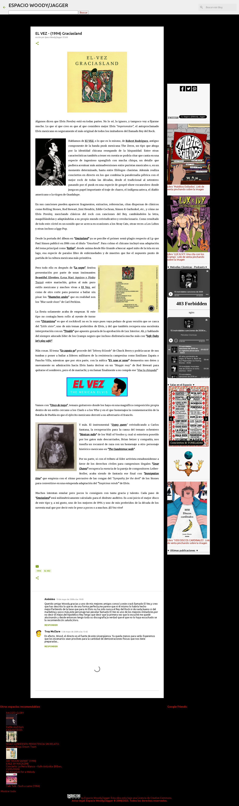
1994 (39, 571)
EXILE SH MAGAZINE (17, 763)
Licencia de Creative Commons (154, 798)
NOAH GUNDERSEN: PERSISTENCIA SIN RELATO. (32, 744)
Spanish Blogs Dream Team (21, 746)
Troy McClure (52, 631)
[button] (37, 43)
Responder (51, 625)
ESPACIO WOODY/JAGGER (38, 5)
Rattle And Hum (15, 727)
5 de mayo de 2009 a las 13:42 (75, 632)
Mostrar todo (8, 791)
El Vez (47, 571)
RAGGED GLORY (15, 712)
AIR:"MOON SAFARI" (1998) (21, 761)
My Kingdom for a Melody (20, 771)
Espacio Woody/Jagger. (97, 798)
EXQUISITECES (14, 729)
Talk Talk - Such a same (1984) (23, 786)
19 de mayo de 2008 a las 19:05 (70, 599)
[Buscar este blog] (221, 7)
